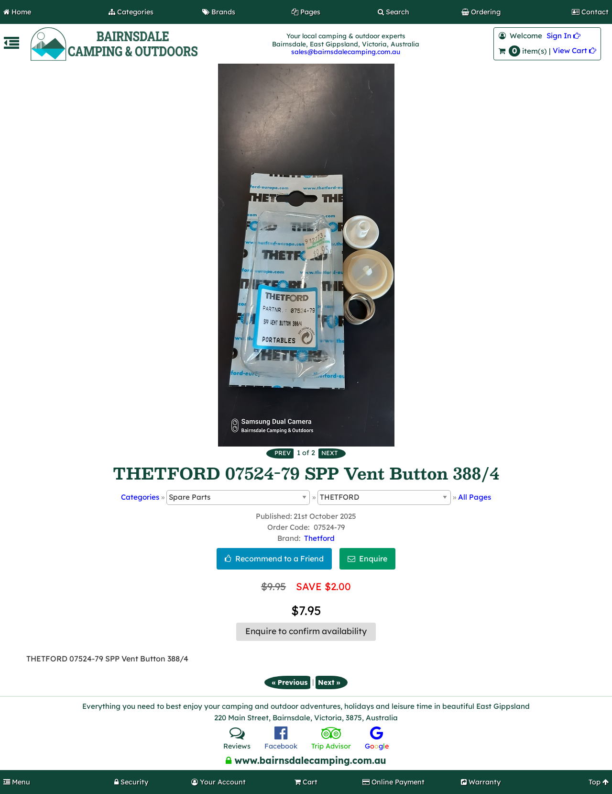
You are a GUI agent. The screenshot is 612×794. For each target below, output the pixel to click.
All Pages (474, 497)
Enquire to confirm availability (306, 631)
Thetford (319, 538)
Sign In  (563, 35)
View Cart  (574, 50)
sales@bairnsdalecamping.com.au (345, 51)
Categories (140, 497)
